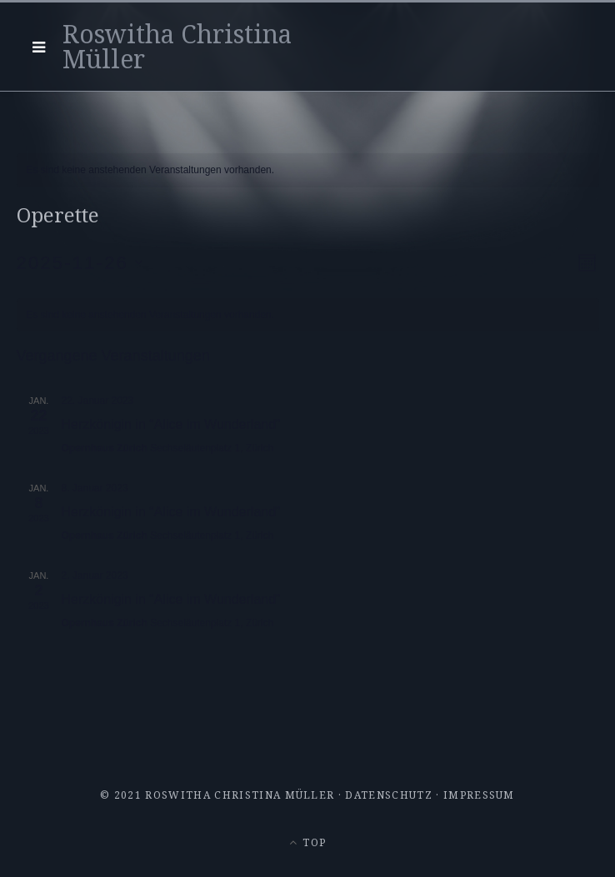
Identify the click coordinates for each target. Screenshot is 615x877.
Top (307, 842)
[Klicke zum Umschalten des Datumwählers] (80, 263)
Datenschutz (388, 795)
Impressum (479, 795)
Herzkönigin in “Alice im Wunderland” (171, 424)
